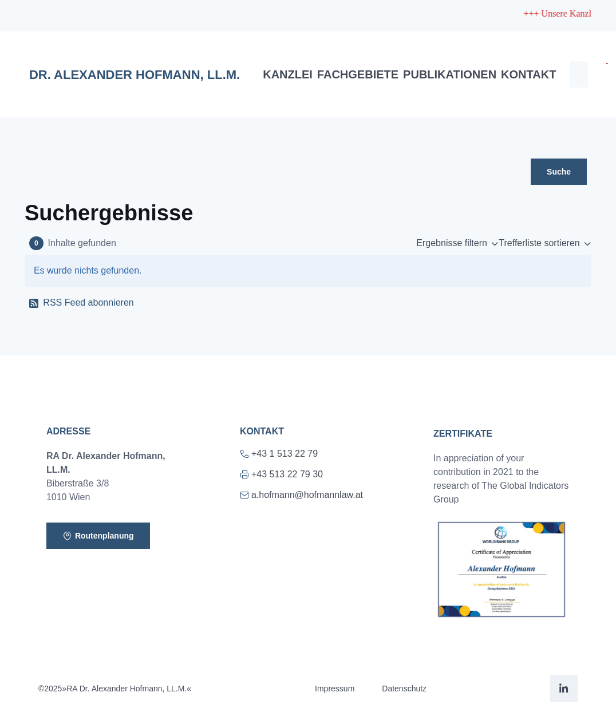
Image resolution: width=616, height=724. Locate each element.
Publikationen (449, 74)
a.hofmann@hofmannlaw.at (301, 495)
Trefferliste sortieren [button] (539, 243)
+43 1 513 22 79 (279, 453)
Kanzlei (288, 74)
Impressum (334, 688)
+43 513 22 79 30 (281, 474)
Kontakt (528, 74)
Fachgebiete (357, 74)
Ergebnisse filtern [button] (451, 243)
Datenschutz (404, 688)
